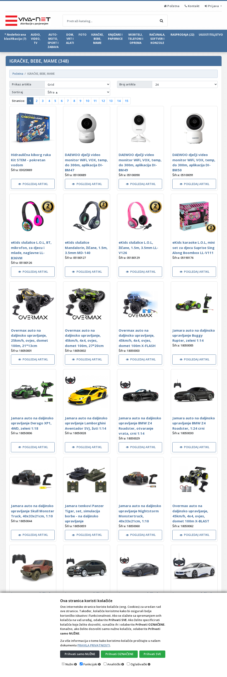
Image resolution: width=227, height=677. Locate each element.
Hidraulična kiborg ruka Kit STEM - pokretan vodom (31, 159)
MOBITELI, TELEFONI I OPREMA (135, 39)
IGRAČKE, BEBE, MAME (97, 39)
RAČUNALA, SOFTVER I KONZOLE (157, 39)
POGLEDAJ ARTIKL (33, 184)
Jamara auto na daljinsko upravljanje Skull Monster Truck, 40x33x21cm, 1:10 (32, 510)
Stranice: (18, 101)
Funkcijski (90, 664)
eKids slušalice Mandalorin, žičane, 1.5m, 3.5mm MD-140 (86, 247)
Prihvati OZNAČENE (119, 654)
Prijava (212, 6)
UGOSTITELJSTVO (211, 35)
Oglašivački (138, 664)
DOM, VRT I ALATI (70, 39)
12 (103, 101)
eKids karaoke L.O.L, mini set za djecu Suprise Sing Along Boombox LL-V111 (193, 247)
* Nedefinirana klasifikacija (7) (15, 37)
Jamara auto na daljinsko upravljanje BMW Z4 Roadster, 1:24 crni (193, 423)
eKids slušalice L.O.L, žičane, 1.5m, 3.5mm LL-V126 (138, 247)
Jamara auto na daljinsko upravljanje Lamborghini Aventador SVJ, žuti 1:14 (86, 423)
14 (118, 101)
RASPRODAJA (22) (182, 35)
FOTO (83, 35)
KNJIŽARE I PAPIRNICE (115, 37)
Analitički (114, 664)
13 (110, 101)
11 (95, 101)
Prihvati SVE (152, 654)
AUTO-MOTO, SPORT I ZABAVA (53, 41)
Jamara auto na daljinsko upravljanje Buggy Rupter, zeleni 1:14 (193, 335)
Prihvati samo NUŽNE (80, 654)
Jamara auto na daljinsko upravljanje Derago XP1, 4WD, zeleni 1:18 (32, 423)
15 (126, 101)
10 (87, 101)
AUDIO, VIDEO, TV (36, 39)
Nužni (69, 664)
